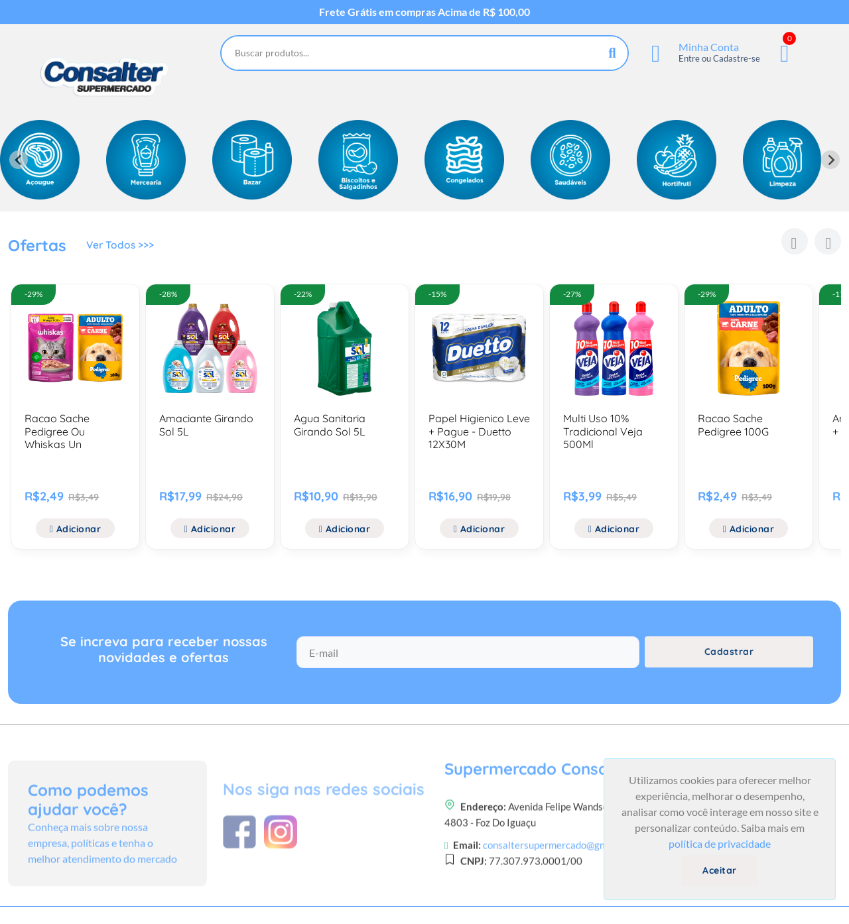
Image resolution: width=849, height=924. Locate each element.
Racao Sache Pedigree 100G (733, 424)
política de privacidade (720, 843)
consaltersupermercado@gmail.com (560, 895)
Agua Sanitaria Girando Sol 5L (329, 424)
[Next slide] (830, 159)
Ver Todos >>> (121, 246)
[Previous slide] (18, 159)
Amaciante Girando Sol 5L (206, 424)
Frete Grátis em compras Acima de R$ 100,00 (424, 12)
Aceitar (719, 870)
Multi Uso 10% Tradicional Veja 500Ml (603, 431)
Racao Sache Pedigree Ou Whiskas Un (57, 431)
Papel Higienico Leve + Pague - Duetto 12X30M (479, 431)
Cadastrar (729, 657)
